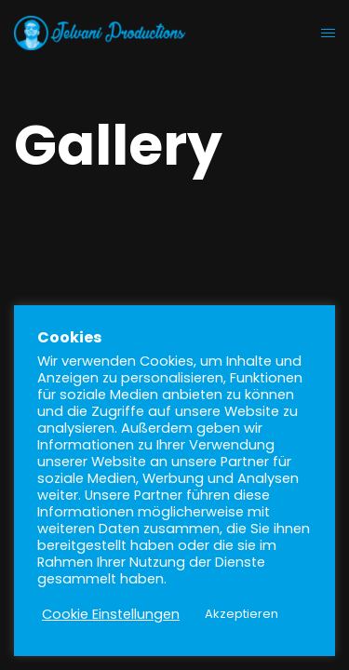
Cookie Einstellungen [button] (111, 614)
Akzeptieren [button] (241, 614)
